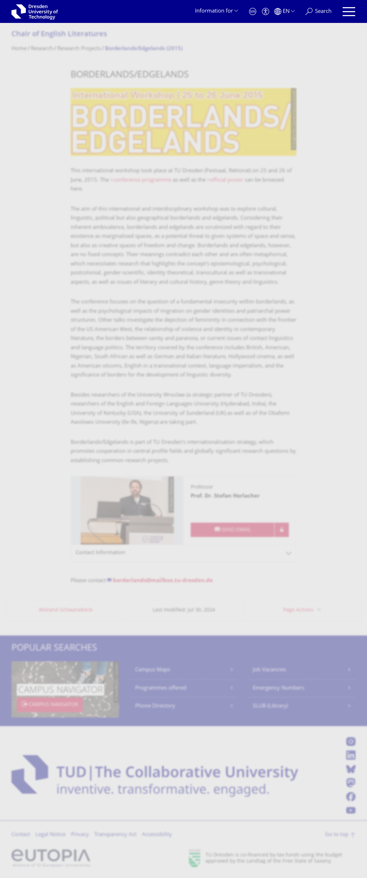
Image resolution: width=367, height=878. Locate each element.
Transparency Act (115, 835)
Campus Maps (152, 670)
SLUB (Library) (270, 706)
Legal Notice (50, 835)
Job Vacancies (269, 670)
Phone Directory (155, 706)
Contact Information (100, 553)
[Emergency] (253, 11)
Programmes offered (160, 688)
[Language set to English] (284, 11)
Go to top (336, 835)
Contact (20, 835)
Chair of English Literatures (59, 34)
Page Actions (298, 610)
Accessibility (157, 835)
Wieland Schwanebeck (65, 610)
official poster (226, 180)
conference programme (142, 180)
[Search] (318, 11)
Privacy (80, 835)
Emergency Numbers (278, 688)
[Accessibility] (266, 11)
